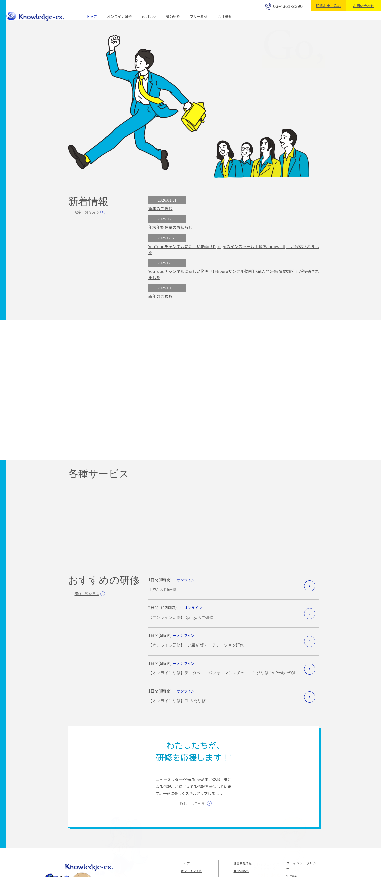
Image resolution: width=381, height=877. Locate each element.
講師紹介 (172, 16)
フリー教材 (198, 16)
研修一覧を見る (87, 595)
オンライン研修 (119, 16)
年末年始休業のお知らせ (170, 227)
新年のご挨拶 (160, 208)
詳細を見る (309, 587)
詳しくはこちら (192, 804)
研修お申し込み (328, 5)
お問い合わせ (363, 5)
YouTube (148, 16)
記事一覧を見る (86, 211)
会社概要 (224, 16)
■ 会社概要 (241, 872)
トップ (91, 16)
